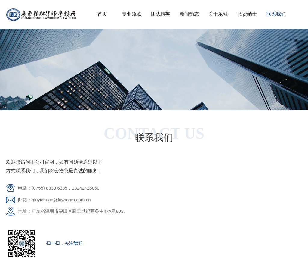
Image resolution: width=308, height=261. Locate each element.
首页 (102, 14)
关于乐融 (218, 14)
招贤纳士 (247, 14)
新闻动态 (189, 14)
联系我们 (276, 14)
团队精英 (160, 14)
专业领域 (131, 14)
